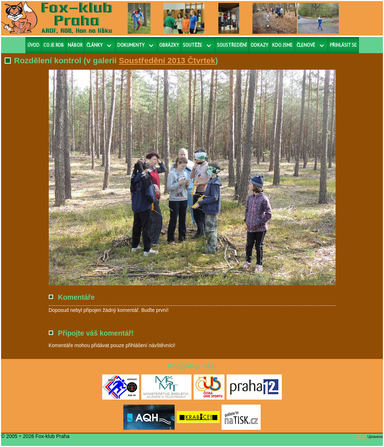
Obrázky (169, 45)
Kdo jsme (282, 45)
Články (94, 45)
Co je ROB (53, 45)
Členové (306, 45)
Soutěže (192, 45)
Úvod (33, 45)
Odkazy (259, 45)
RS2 (361, 436)
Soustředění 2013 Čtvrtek (167, 60)
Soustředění (232, 45)
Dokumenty (130, 45)
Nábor (75, 45)
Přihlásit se (343, 45)
